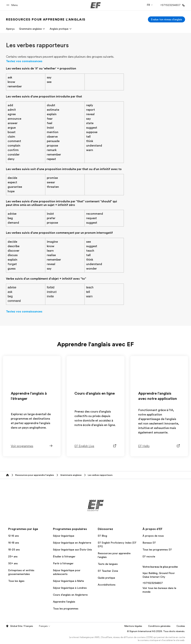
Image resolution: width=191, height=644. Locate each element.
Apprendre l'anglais (64, 601)
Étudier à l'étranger (64, 556)
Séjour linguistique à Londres (70, 587)
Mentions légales (133, 626)
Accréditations (106, 584)
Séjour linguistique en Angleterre (72, 542)
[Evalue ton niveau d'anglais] (166, 19)
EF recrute (149, 556)
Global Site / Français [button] (19, 626)
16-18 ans (13, 542)
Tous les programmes (65, 608)
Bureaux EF (149, 542)
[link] (45, 19)
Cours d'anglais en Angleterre (70, 594)
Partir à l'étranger (63, 563)
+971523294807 (153, 582)
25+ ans (13, 556)
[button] (12, 5)
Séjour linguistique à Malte (68, 580)
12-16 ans (13, 535)
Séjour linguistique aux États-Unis (72, 549)
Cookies (180, 626)
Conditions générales (159, 626)
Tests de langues (108, 563)
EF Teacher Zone (108, 570)
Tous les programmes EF (157, 549)
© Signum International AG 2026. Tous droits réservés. (156, 631)
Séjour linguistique (63, 535)
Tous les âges (16, 580)
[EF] (95, 5)
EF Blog (102, 535)
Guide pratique (106, 577)
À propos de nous (153, 535)
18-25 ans (14, 549)
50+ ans (13, 563)
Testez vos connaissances (24, 61)
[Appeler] (172, 5)
